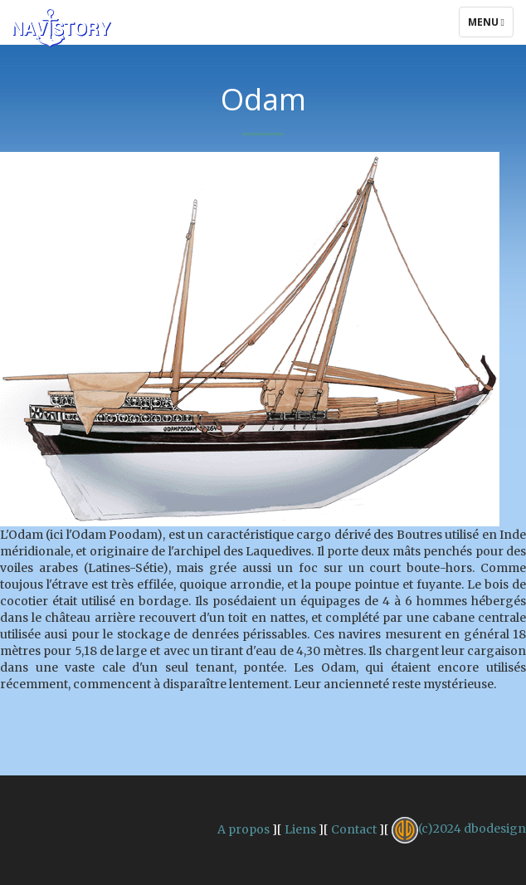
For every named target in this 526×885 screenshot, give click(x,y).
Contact (354, 828)
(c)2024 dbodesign (459, 828)
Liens (300, 828)
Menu (490, 25)
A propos (243, 828)
